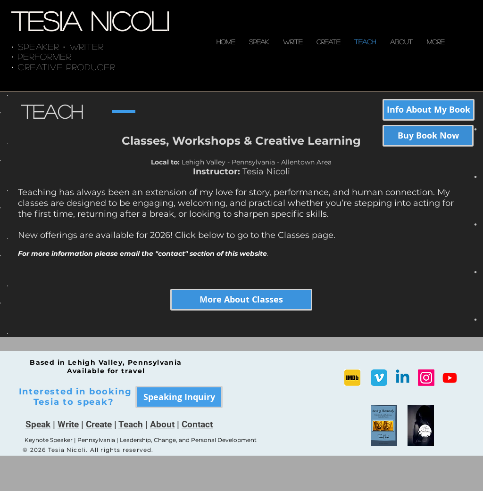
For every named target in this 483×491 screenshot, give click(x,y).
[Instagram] (426, 377)
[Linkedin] (402, 377)
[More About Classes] (241, 300)
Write (68, 424)
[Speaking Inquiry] (179, 397)
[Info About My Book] (429, 110)
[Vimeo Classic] (379, 377)
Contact (197, 424)
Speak (37, 424)
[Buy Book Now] (428, 136)
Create (99, 424)
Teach (130, 424)
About (162, 424)
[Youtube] (449, 377)
